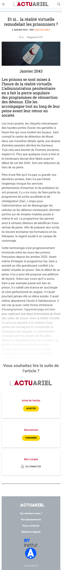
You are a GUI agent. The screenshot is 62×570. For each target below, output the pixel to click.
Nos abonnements (31, 519)
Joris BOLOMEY (42, 30)
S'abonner (31, 438)
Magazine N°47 (35, 37)
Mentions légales (31, 531)
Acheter (31, 408)
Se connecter (33, 466)
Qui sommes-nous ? (31, 513)
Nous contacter (31, 525)
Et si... (22, 37)
